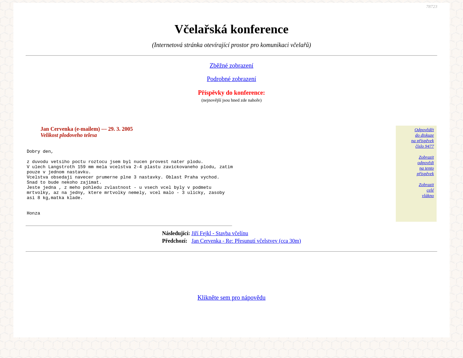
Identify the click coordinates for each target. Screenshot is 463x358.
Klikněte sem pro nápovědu (231, 312)
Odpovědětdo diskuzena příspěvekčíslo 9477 (422, 138)
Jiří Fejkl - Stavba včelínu (219, 248)
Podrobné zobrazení (231, 79)
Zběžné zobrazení (231, 65)
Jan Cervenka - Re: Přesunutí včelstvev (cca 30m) (246, 255)
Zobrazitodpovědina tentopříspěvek (425, 165)
